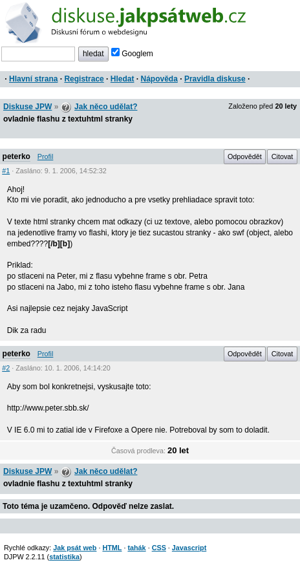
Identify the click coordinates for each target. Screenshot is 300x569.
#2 (6, 368)
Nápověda (159, 78)
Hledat (122, 78)
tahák (136, 548)
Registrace (83, 78)
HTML (112, 548)
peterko (16, 156)
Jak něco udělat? (105, 106)
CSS (159, 548)
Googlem (132, 53)
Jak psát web (74, 548)
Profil (46, 156)
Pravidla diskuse (215, 78)
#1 (6, 171)
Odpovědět (245, 156)
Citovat (283, 156)
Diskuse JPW (27, 106)
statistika (64, 557)
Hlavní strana (33, 78)
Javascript (189, 548)
